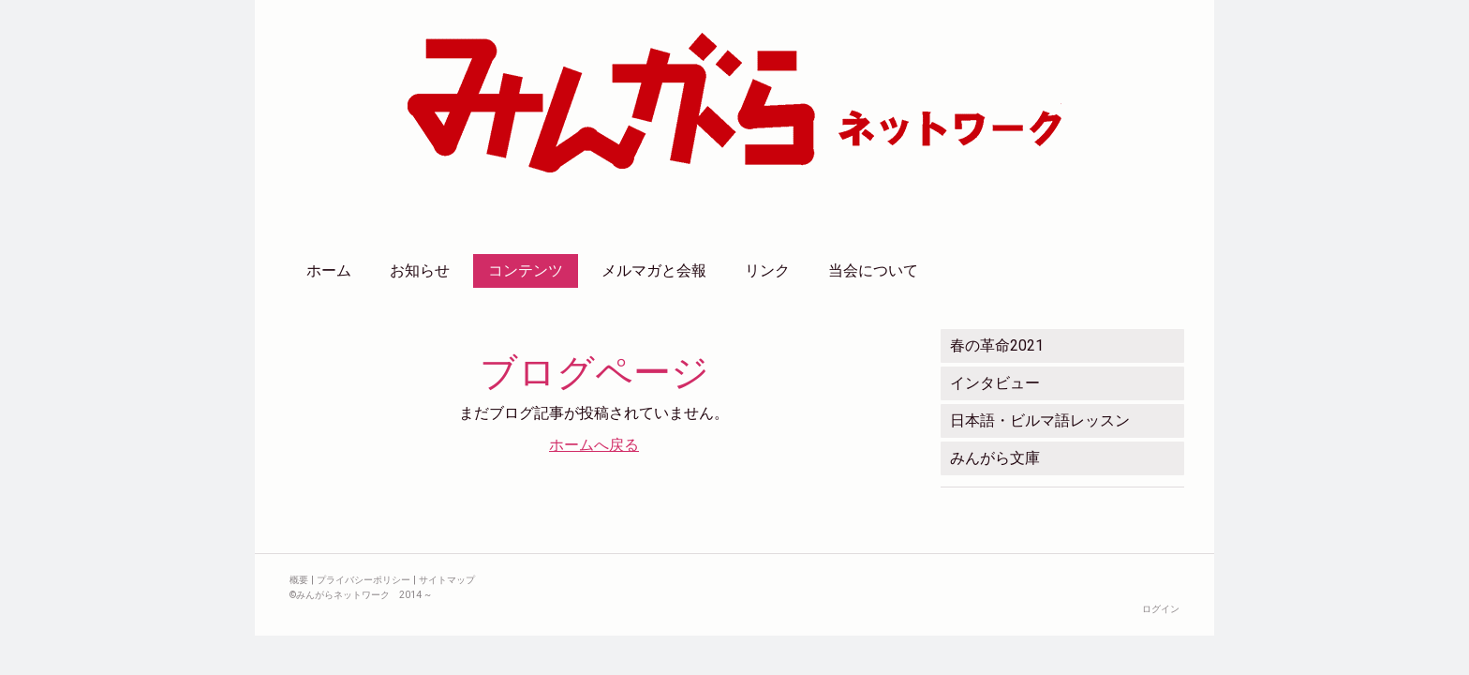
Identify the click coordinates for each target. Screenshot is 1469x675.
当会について (873, 270)
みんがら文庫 (995, 458)
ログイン (1161, 609)
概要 (298, 580)
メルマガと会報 (653, 270)
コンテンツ (525, 270)
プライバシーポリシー (363, 580)
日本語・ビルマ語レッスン (1040, 420)
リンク (767, 270)
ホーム (328, 270)
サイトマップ (447, 580)
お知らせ (420, 270)
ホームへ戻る (594, 445)
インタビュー (995, 383)
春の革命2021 (997, 345)
